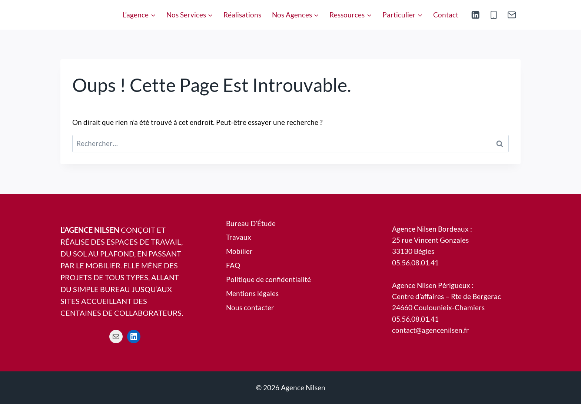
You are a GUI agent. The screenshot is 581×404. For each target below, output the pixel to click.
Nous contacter (250, 307)
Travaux (238, 237)
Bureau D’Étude (251, 223)
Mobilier (239, 251)
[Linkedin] (476, 15)
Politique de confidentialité (268, 279)
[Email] (511, 15)
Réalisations (242, 14)
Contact (445, 14)
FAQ (233, 265)
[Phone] (494, 15)
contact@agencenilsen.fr (430, 330)
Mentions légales (252, 293)
